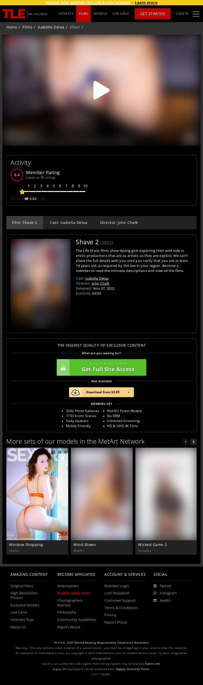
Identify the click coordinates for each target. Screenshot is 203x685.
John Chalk (101, 283)
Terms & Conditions (121, 608)
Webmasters (68, 586)
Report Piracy (115, 622)
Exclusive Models (24, 605)
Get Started (152, 13)
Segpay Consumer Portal (133, 669)
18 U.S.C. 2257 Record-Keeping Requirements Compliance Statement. (102, 642)
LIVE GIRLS (121, 13)
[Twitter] (163, 586)
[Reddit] (162, 600)
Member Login (116, 586)
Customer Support (120, 600)
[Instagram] (165, 593)
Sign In (182, 13)
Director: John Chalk (119, 222)
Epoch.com (152, 663)
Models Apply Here (73, 593)
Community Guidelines (76, 619)
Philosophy (66, 612)
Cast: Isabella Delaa (68, 222)
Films (27, 27)
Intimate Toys (22, 619)
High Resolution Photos (24, 595)
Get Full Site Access (100, 367)
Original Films (21, 586)
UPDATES (66, 13)
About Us (18, 627)
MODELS (100, 13)
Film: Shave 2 (24, 222)
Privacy (110, 615)
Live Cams (18, 612)
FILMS (83, 13)
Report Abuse (68, 627)
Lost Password (116, 593)
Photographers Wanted (70, 602)
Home (11, 27)
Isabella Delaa (51, 27)
